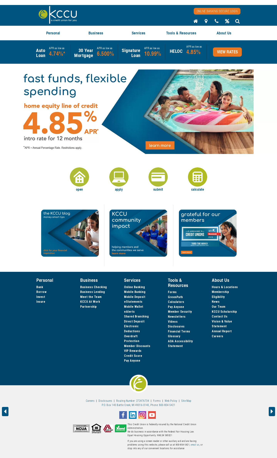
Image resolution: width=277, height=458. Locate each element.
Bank (39, 287)
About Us (224, 33)
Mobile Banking (134, 292)
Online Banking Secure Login (217, 11)
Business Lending (92, 292)
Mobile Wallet (133, 306)
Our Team (218, 306)
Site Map (186, 400)
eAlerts (129, 311)
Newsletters (177, 316)
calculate (197, 179)
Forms (172, 292)
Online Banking (134, 287)
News (215, 301)
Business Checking (93, 287)
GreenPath (175, 297)
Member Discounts (137, 346)
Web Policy (171, 400)
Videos (173, 321)
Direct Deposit (134, 321)
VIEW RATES (227, 52)
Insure (40, 301)
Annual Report (222, 331)
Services (138, 33)
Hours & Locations (225, 287)
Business (95, 33)
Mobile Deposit (134, 297)
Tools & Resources (181, 33)
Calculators (176, 302)
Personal (53, 33)
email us (195, 444)
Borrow (41, 292)
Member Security (180, 311)
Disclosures (176, 326)
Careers (217, 336)
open (79, 179)
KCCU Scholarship (224, 311)
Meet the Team (91, 297)
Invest (40, 297)
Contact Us (219, 316)
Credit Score (133, 356)
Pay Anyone (132, 360)
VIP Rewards (133, 351)
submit (158, 179)
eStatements (133, 301)
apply (118, 179)
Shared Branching (136, 316)
